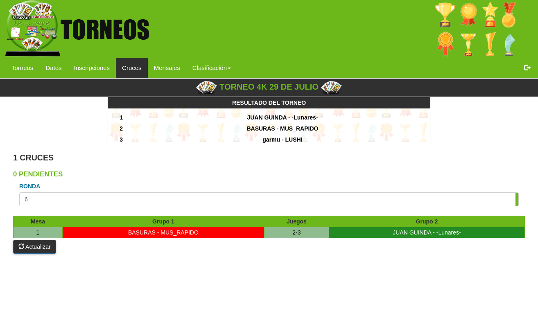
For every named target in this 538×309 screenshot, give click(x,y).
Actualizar (34, 247)
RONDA (29, 186)
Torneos (22, 67)
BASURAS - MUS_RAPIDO (163, 232)
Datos (53, 67)
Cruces (132, 67)
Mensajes (167, 67)
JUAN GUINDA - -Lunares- (427, 232)
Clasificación (211, 67)
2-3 (296, 232)
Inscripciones (92, 67)
